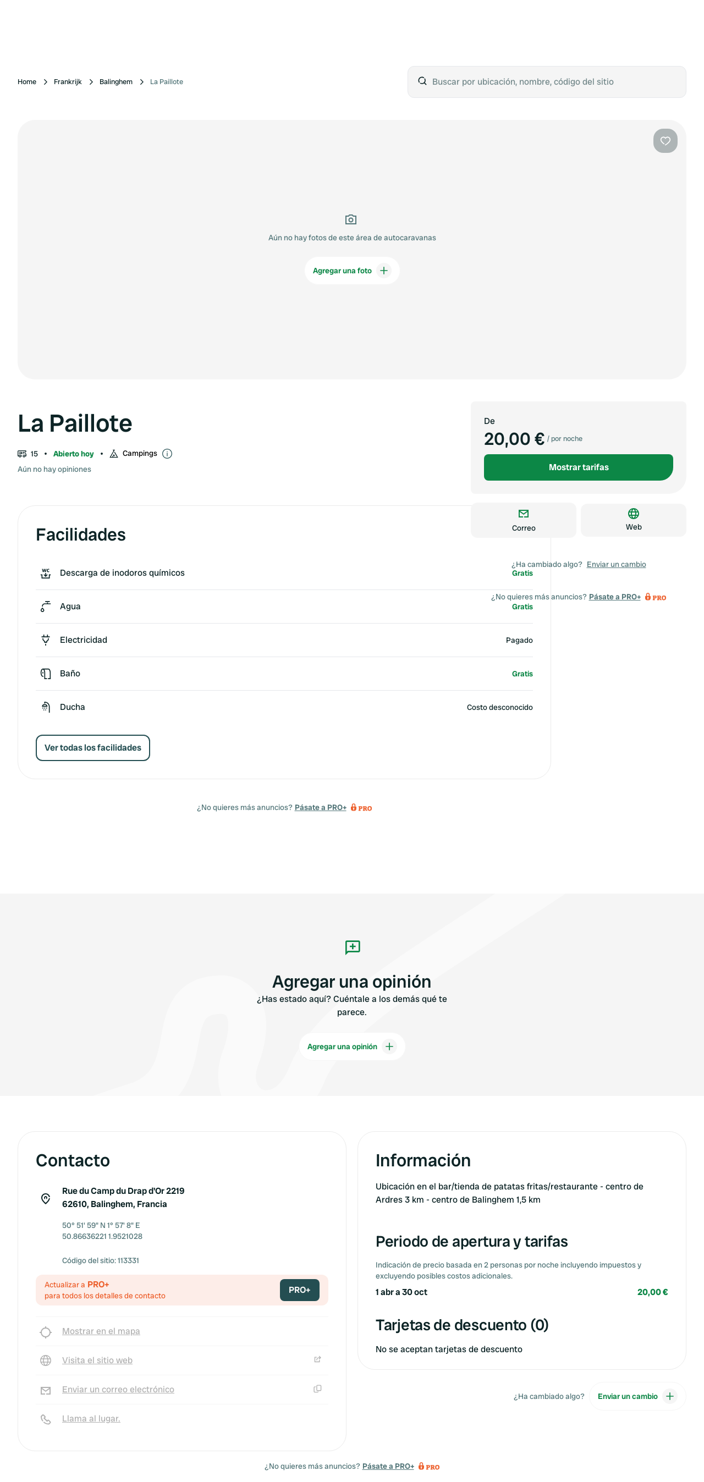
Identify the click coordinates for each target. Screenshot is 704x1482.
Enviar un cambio (616, 564)
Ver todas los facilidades (93, 747)
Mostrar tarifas (579, 467)
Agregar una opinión (352, 1046)
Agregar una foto (352, 270)
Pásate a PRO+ (320, 807)
